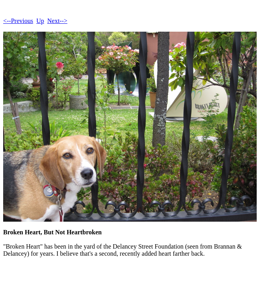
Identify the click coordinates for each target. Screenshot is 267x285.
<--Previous (18, 20)
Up (40, 20)
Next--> (57, 20)
